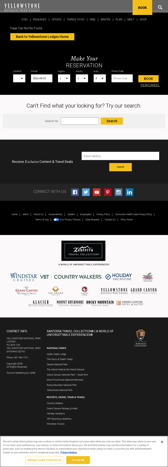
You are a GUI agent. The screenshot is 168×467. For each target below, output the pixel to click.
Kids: (96, 71)
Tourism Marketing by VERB (21, 372)
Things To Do (75, 19)
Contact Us (110, 219)
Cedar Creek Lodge (56, 354)
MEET (130, 19)
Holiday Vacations (56, 413)
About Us (38, 214)
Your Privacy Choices (67, 219)
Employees (85, 214)
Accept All (78, 460)
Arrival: (34, 71)
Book (142, 8)
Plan (119, 19)
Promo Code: (117, 71)
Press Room (127, 219)
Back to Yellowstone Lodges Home (42, 37)
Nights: (62, 71)
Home (15, 214)
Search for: (52, 121)
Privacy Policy (103, 214)
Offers (56, 19)
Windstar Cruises (56, 423)
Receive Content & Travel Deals (42, 162)
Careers (71, 214)
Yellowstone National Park (59, 390)
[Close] (162, 442)
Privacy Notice (68, 452)
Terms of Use (42, 219)
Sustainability (55, 214)
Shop (143, 19)
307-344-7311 (21, 357)
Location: (17, 71)
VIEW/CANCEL (150, 85)
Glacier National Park (57, 364)
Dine (92, 19)
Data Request (92, 219)
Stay (24, 19)
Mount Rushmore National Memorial (65, 379)
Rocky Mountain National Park (62, 385)
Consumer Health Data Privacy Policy (133, 214)
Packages (39, 19)
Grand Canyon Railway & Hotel (62, 408)
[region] (84, 451)
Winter (105, 19)
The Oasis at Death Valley (60, 359)
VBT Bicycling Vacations (59, 418)
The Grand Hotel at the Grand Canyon (65, 369)
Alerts (26, 214)
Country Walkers (55, 403)
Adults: (79, 71)
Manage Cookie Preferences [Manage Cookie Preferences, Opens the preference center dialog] (44, 460)
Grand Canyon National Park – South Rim (67, 374)
